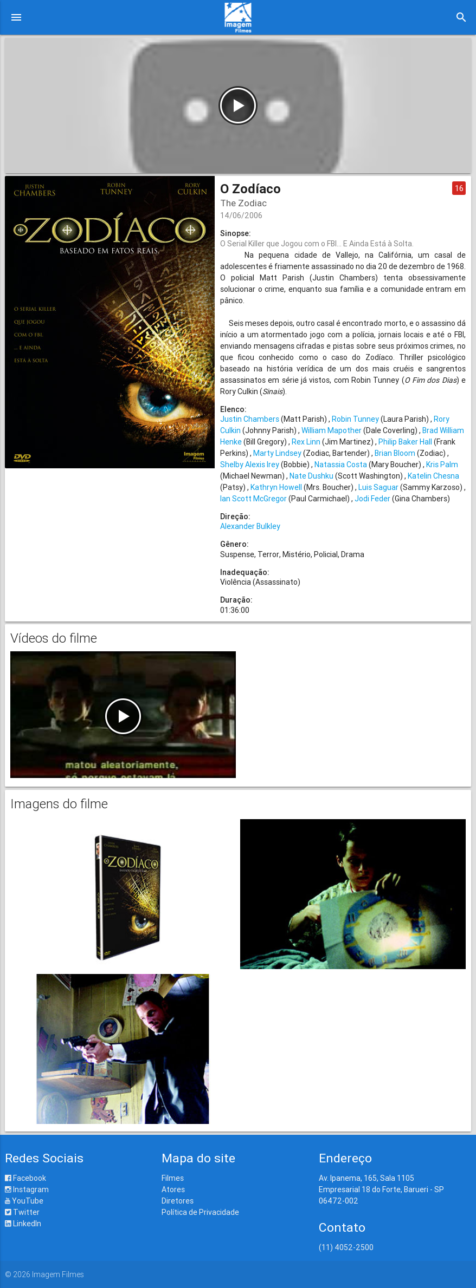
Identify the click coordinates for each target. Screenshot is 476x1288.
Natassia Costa (340, 464)
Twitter (22, 1212)
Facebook (25, 1178)
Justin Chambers (249, 419)
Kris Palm (442, 464)
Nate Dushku (311, 476)
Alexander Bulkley (250, 526)
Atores (173, 1189)
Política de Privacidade (200, 1212)
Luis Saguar (378, 487)
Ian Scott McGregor (253, 499)
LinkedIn (23, 1223)
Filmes (173, 1178)
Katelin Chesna (433, 476)
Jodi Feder (372, 499)
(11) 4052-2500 (346, 1247)
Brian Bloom (395, 453)
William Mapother (331, 430)
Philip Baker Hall (405, 442)
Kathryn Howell (276, 487)
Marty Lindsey (277, 453)
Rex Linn (306, 442)
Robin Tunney (355, 419)
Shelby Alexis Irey (249, 464)
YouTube (24, 1201)
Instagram (27, 1189)
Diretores (178, 1201)
